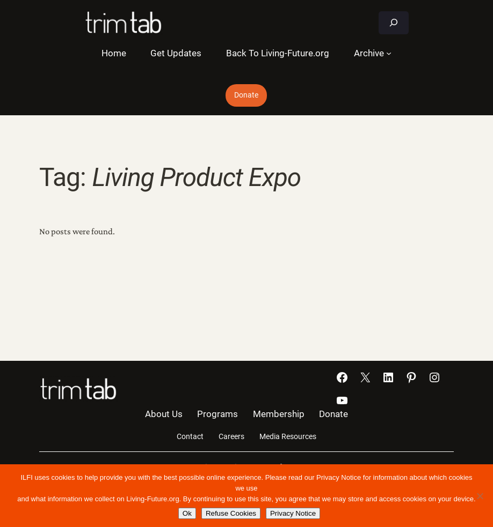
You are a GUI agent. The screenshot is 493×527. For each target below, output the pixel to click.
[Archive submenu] (389, 53)
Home (114, 53)
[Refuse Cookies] (479, 496)
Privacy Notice (293, 513)
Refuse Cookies (231, 513)
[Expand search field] (394, 22)
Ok (187, 513)
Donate (246, 95)
